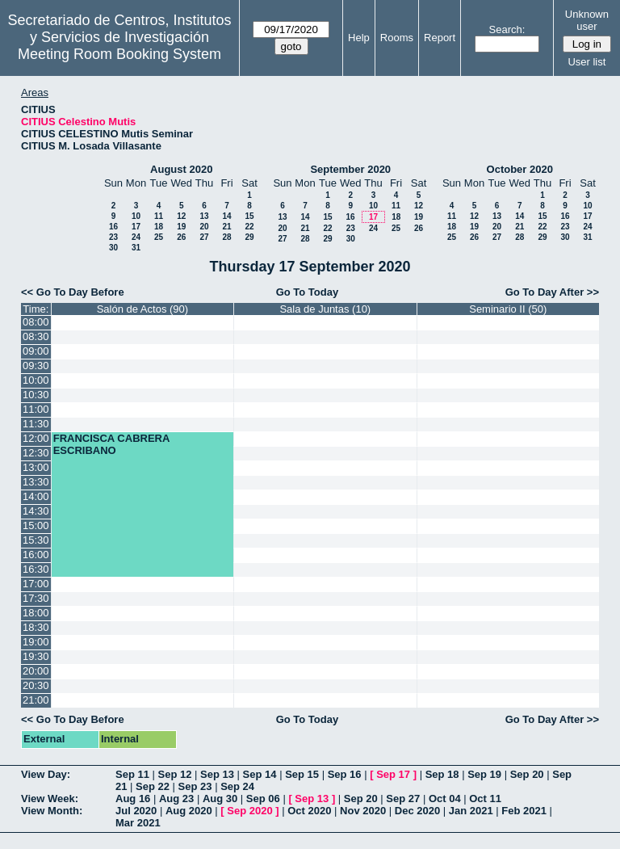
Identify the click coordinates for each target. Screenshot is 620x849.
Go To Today (307, 292)
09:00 (36, 351)
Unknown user (587, 20)
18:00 (36, 613)
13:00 (36, 467)
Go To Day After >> (552, 292)
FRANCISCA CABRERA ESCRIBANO (111, 444)
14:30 (36, 511)
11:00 (36, 409)
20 (203, 226)
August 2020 (181, 169)
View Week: (49, 798)
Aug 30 (220, 798)
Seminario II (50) (508, 309)
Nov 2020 (363, 811)
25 (158, 237)
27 (203, 237)
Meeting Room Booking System (119, 54)
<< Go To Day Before (72, 292)
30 (113, 247)
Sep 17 (393, 774)
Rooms (396, 38)
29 (249, 237)
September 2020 (350, 169)
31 (136, 247)
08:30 (36, 336)
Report (439, 38)
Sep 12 (175, 774)
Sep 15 (302, 774)
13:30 (36, 482)
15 (249, 216)
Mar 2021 (138, 823)
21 (226, 226)
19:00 (36, 642)
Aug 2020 (188, 811)
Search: (507, 29)
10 (136, 216)
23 (113, 237)
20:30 (36, 685)
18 (158, 226)
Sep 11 (132, 774)
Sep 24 (237, 786)
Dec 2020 (417, 811)
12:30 (36, 453)
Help (359, 38)
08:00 (36, 322)
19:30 (36, 656)
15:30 (36, 540)
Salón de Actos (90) (142, 309)
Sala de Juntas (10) (325, 309)
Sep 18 (442, 774)
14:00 (36, 496)
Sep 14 (260, 774)
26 (181, 237)
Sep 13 (217, 774)
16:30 (36, 569)
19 (181, 226)
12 (181, 216)
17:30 (36, 598)
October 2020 (520, 169)
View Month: (51, 811)
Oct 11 (485, 798)
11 (158, 216)
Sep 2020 (249, 811)
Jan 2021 (471, 811)
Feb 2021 (524, 811)
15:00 (36, 525)
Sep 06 (263, 798)
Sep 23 (195, 786)
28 (226, 237)
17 (136, 226)
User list (586, 62)
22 (249, 226)
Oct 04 (445, 798)
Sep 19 (484, 774)
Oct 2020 (309, 811)
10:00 (36, 380)
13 (203, 216)
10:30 (36, 395)
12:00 (36, 438)
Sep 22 (153, 786)
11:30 (36, 424)
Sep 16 (345, 774)
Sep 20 (527, 774)
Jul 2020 (136, 811)
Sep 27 (403, 798)
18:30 (36, 627)
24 (136, 237)
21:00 (36, 700)
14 (226, 216)
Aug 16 (132, 798)
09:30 (36, 365)
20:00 (36, 671)
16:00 (36, 554)
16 (113, 226)
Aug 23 (176, 798)
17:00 (36, 584)
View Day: (45, 774)
